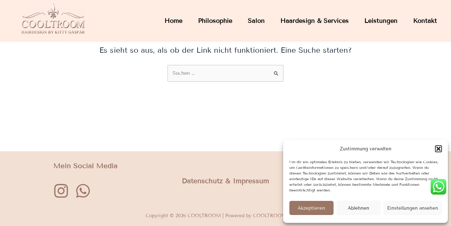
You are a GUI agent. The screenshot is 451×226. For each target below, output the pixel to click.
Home (173, 20)
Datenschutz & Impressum (225, 182)
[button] (438, 149)
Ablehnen (358, 208)
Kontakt (425, 20)
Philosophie (215, 20)
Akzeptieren (311, 208)
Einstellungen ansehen (412, 208)
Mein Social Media (85, 166)
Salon (256, 20)
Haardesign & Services (314, 20)
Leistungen (380, 20)
